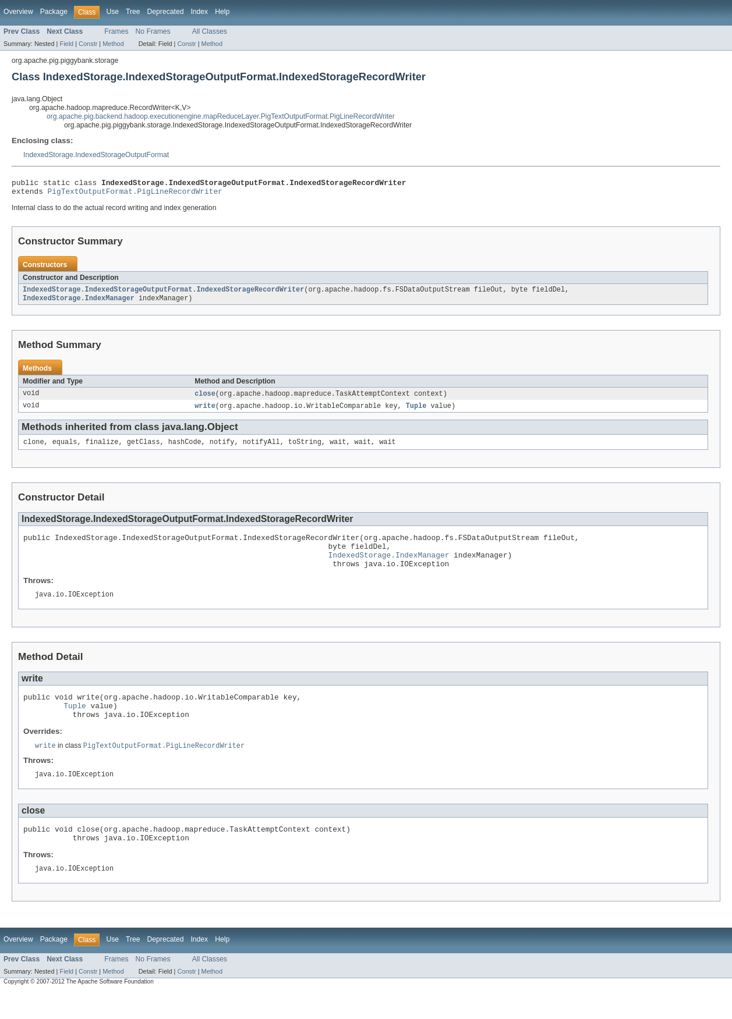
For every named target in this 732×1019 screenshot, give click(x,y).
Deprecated (165, 12)
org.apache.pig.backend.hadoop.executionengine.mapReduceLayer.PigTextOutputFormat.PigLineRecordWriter (221, 116)
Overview (18, 12)
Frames (116, 31)
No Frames (153, 31)
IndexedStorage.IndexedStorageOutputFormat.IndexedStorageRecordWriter (163, 294)
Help (222, 12)
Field (66, 43)
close (205, 399)
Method (112, 43)
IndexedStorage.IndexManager (79, 303)
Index (199, 12)
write (205, 412)
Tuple (416, 412)
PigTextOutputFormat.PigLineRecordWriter (135, 194)
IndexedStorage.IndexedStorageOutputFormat (96, 155)
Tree (133, 12)
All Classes (209, 31)
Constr (88, 43)
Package (54, 12)
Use (112, 12)
